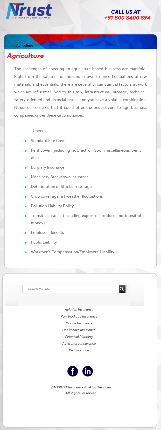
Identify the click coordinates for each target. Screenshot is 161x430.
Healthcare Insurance (79, 330)
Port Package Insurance (79, 316)
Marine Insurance (78, 323)
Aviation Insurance (79, 309)
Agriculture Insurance (79, 343)
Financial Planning (79, 336)
